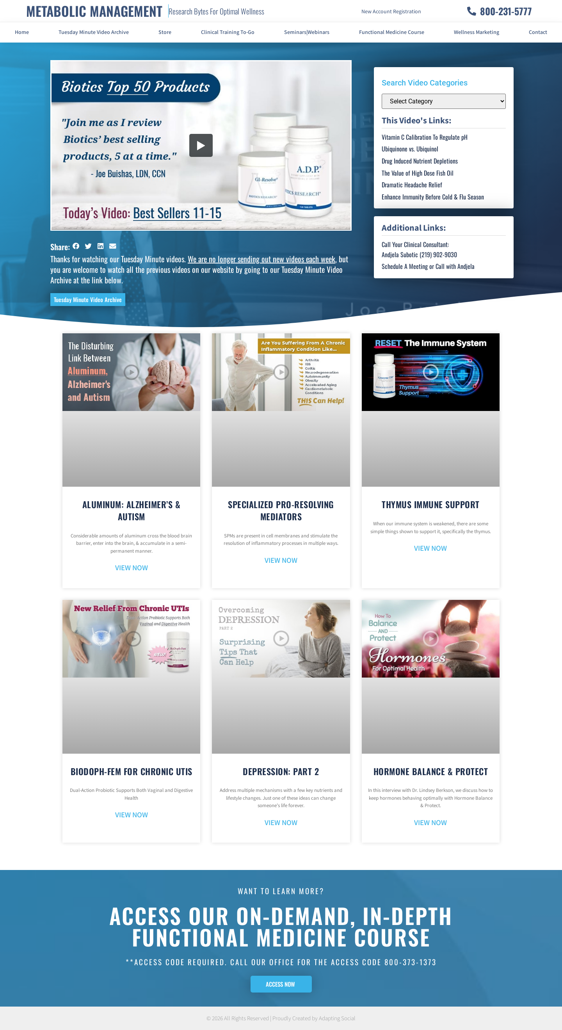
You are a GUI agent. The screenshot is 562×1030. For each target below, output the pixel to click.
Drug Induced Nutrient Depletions (420, 160)
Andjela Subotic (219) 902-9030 (419, 254)
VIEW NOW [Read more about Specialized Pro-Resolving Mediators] (281, 561)
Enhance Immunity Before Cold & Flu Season (433, 196)
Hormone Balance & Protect (430, 771)
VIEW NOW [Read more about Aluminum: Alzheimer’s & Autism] (131, 568)
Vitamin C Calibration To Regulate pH (425, 137)
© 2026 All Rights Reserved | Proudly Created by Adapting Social (281, 1018)
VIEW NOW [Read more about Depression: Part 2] (281, 823)
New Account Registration (391, 11)
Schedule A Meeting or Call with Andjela (428, 266)
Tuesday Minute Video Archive (94, 32)
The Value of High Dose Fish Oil (418, 173)
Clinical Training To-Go (227, 32)
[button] (76, 246)
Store (164, 32)
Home (22, 32)
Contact (538, 32)
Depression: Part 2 (281, 771)
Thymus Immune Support (431, 504)
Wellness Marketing (476, 32)
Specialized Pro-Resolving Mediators (281, 510)
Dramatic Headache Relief (412, 184)
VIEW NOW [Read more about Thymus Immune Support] (430, 548)
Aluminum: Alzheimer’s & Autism (131, 510)
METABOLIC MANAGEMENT (94, 11)
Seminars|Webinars (306, 32)
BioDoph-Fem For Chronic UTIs (131, 771)
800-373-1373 (410, 961)
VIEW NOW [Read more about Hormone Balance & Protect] (430, 823)
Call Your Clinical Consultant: (415, 244)
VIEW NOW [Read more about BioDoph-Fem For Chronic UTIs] (131, 815)
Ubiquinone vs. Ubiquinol (410, 148)
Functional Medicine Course (391, 32)
